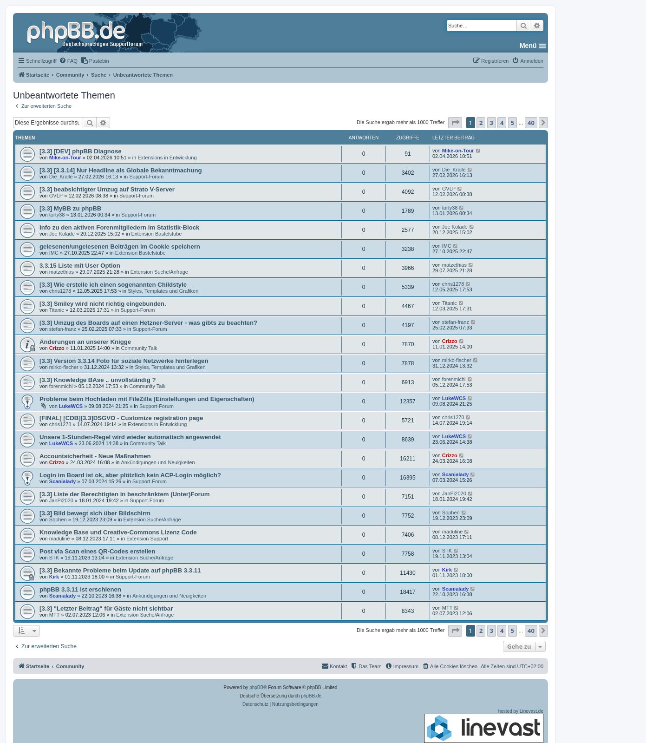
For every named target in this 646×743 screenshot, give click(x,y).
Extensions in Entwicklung (166, 157)
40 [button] (531, 122)
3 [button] (491, 122)
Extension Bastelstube (156, 234)
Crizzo (57, 348)
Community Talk (139, 348)
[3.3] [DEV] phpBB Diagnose (80, 151)
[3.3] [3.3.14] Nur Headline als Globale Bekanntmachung (120, 170)
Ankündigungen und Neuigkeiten (158, 462)
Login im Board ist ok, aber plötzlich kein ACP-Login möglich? (130, 475)
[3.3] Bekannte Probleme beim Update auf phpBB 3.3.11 (120, 570)
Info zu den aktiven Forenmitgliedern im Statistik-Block (119, 227)
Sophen (58, 519)
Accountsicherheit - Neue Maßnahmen (95, 456)
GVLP (56, 195)
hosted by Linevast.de (483, 726)
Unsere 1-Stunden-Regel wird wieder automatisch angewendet (130, 437)
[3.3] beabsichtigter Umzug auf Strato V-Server (107, 189)
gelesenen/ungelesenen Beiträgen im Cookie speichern (119, 246)
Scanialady (62, 481)
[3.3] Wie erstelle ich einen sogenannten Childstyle (113, 284)
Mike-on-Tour (65, 157)
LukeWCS (71, 406)
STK (54, 557)
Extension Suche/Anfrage (159, 272)
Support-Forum (146, 176)
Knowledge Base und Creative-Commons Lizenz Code (118, 532)
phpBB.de (311, 695)
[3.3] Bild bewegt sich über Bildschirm (94, 513)
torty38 (57, 214)
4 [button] (501, 122)
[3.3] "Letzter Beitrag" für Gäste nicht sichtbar (106, 608)
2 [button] (481, 122)
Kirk (54, 576)
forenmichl (61, 386)
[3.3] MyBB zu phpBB (70, 208)
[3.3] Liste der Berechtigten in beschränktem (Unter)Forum (124, 494)
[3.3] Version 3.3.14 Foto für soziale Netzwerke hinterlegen (124, 360)
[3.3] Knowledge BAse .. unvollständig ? (97, 379)
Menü (528, 45)
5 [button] (512, 122)
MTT (54, 615)
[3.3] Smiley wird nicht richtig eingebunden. (102, 303)
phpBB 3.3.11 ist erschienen (80, 589)
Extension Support (147, 538)
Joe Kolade (62, 234)
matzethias (61, 272)
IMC (54, 253)
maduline (59, 538)
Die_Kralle (61, 176)
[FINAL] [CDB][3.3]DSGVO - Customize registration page (121, 417)
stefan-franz (62, 329)
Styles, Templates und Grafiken (163, 291)
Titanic (56, 310)
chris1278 (60, 291)
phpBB (256, 687)
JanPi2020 (61, 500)
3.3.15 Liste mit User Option (79, 265)
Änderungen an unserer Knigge (85, 341)
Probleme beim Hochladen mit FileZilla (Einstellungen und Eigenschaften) (146, 398)
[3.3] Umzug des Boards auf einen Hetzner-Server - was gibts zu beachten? (148, 322)
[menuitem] (68, 60)
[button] (455, 122)
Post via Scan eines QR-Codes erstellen (97, 551)
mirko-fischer (63, 367)
